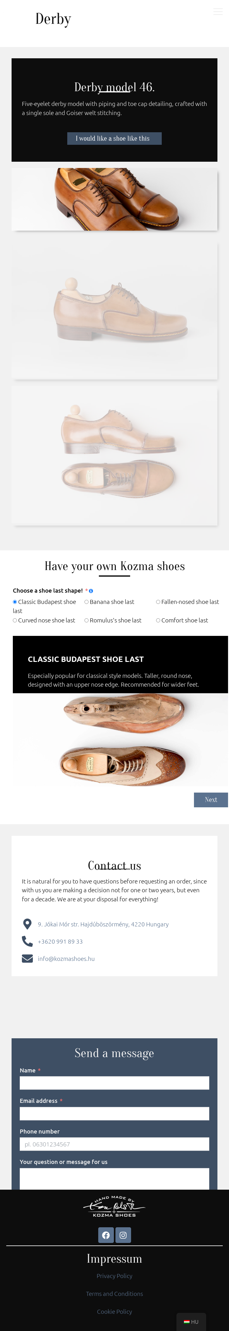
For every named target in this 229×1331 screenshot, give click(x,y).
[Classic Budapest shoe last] (15, 602)
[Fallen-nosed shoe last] (158, 602)
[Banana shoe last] (86, 602)
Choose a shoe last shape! (48, 590)
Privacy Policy (114, 1275)
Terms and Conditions (114, 1293)
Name (28, 1135)
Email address (39, 1166)
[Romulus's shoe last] (86, 620)
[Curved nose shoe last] (15, 620)
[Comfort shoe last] (158, 620)
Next (211, 800)
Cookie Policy (114, 1311)
